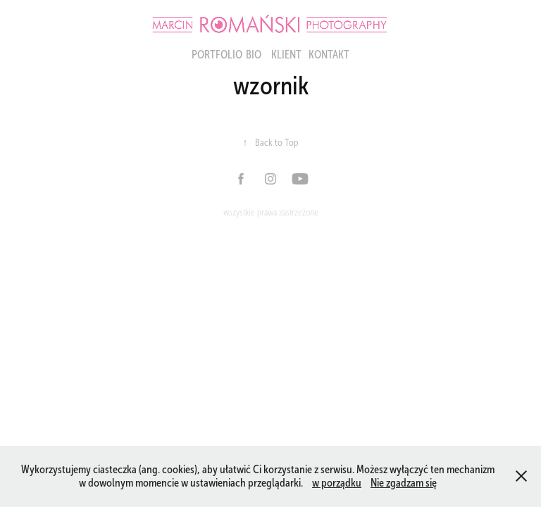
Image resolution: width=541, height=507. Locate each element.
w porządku (336, 483)
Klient (286, 55)
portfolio (217, 55)
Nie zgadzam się (404, 483)
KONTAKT (329, 55)
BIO (253, 55)
